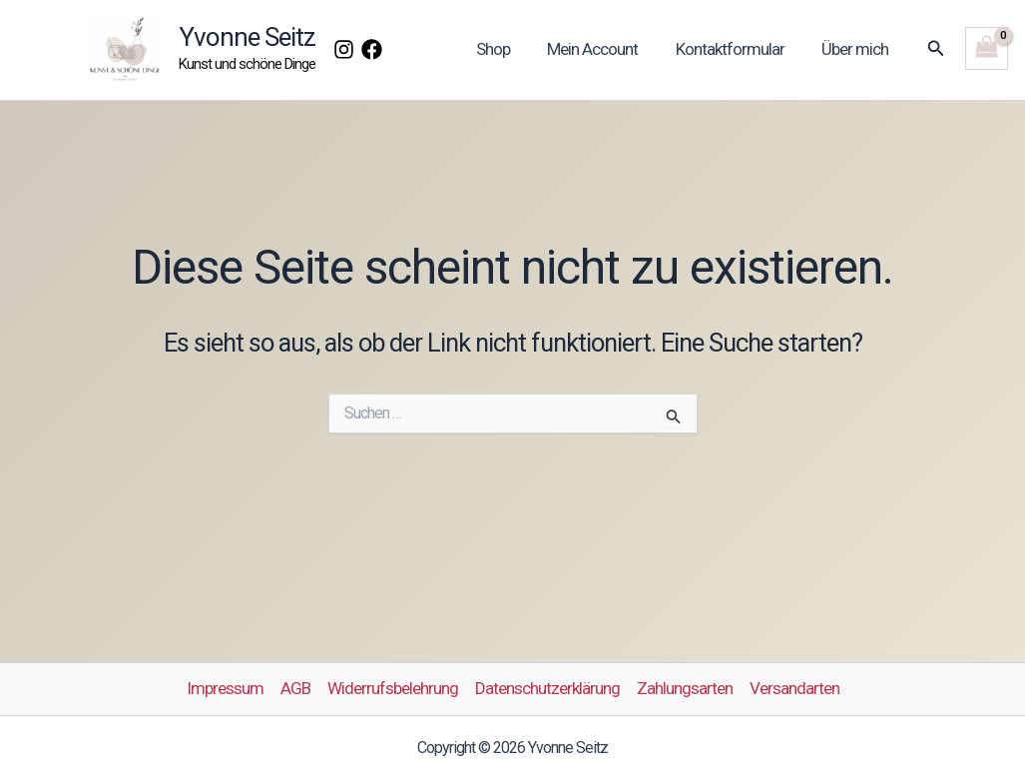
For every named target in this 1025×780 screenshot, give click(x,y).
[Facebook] (371, 49)
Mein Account (601, 49)
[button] (936, 48)
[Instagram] (343, 49)
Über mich (856, 49)
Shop (505, 49)
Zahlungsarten (685, 688)
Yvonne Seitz (247, 37)
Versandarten (794, 688)
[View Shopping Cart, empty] (986, 48)
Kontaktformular (735, 49)
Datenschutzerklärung (547, 688)
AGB (295, 688)
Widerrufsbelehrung (392, 688)
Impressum (225, 688)
